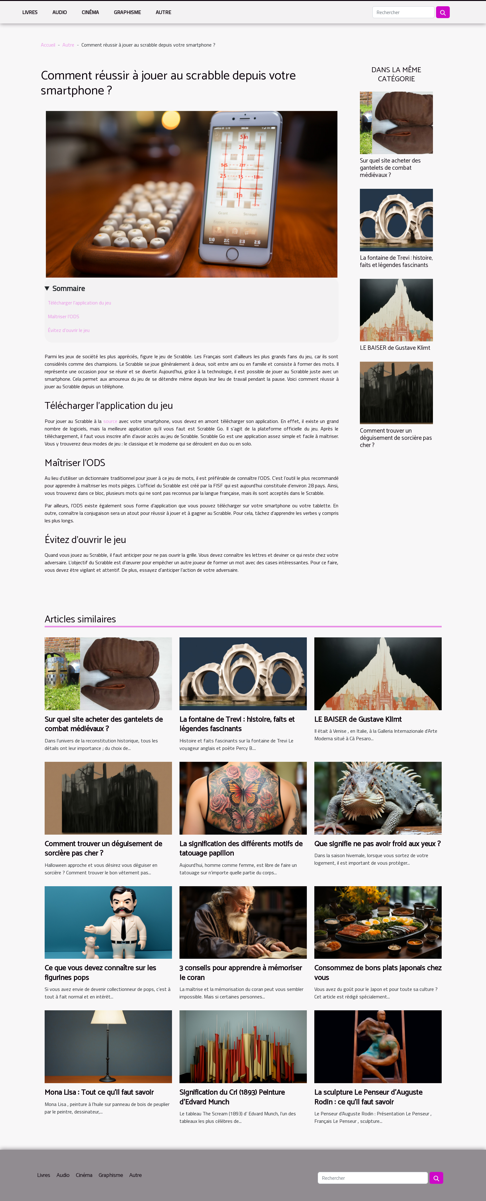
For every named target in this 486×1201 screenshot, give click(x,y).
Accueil (48, 44)
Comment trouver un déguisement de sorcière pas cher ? (396, 438)
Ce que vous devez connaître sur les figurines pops (100, 973)
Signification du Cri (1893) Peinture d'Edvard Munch (232, 1097)
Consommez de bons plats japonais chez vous (377, 973)
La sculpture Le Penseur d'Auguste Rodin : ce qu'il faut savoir (368, 1097)
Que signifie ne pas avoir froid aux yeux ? (377, 844)
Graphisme (127, 12)
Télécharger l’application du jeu (79, 302)
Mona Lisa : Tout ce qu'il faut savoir (99, 1093)
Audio (59, 12)
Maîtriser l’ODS (63, 316)
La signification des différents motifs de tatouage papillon (240, 849)
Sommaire (68, 288)
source (110, 421)
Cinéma (90, 12)
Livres (29, 12)
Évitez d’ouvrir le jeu (69, 330)
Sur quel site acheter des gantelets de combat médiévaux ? (390, 168)
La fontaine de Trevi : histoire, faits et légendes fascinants (396, 261)
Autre (163, 12)
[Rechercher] (403, 12)
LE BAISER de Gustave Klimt (395, 348)
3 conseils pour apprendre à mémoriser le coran (240, 973)
